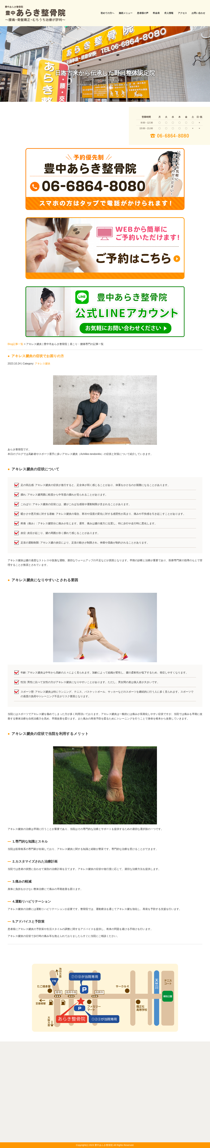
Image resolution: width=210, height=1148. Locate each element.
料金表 (156, 13)
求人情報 (168, 13)
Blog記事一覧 (15, 344)
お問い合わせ (198, 13)
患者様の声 (142, 13)
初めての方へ (107, 13)
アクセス (182, 13)
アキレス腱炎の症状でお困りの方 (37, 356)
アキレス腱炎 (42, 363)
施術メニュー (125, 13)
